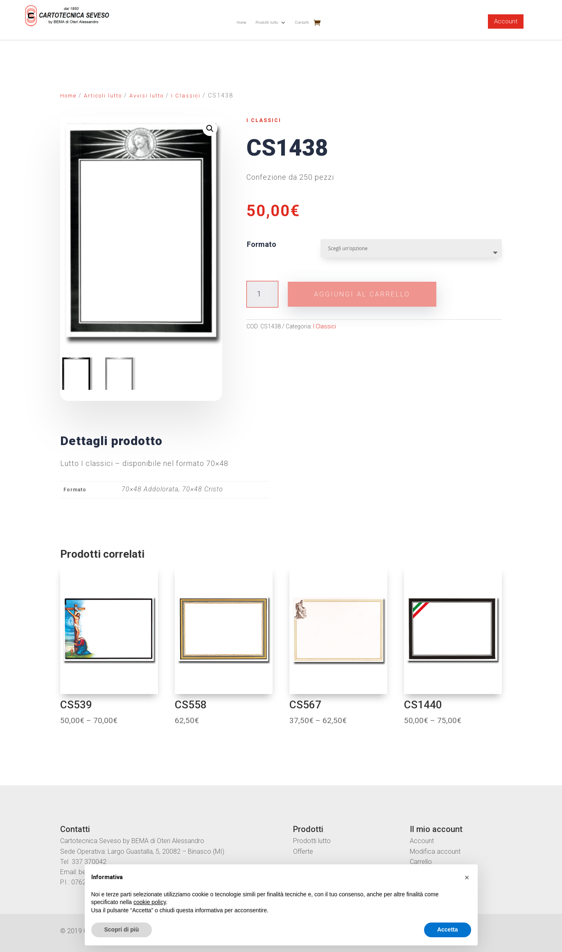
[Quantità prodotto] (262, 294)
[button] (467, 877)
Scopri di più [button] (121, 929)
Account (505, 21)
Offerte (303, 851)
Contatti (302, 22)
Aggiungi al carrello (362, 294)
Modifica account (435, 851)
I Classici (186, 96)
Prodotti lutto (266, 22)
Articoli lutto (103, 96)
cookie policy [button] (149, 902)
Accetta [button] (447, 929)
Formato (261, 244)
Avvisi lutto (146, 96)
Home (241, 22)
